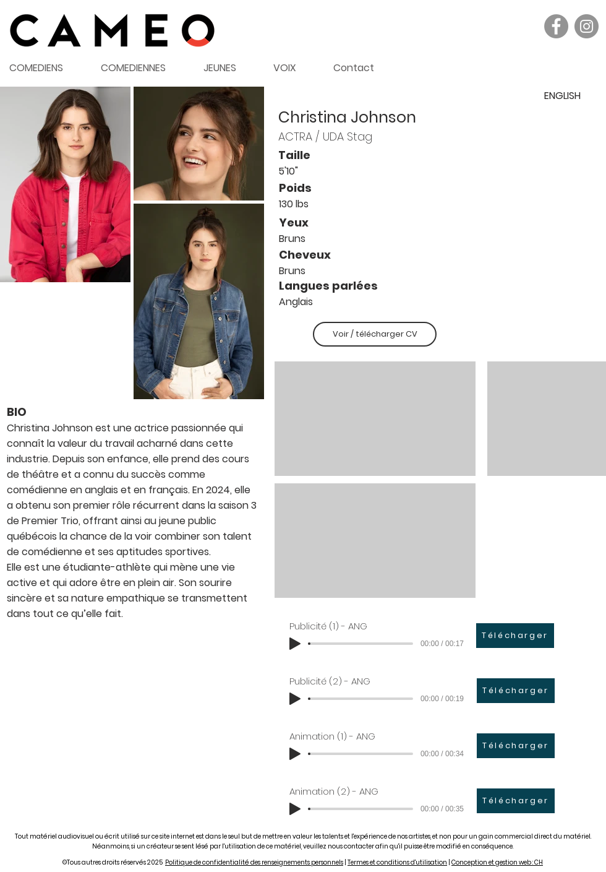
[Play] (295, 643)
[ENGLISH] (562, 96)
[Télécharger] (515, 635)
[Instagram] (586, 26)
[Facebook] (556, 26)
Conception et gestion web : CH (497, 862)
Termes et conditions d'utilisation (397, 862)
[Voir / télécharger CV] (375, 334)
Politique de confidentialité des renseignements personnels (254, 862)
